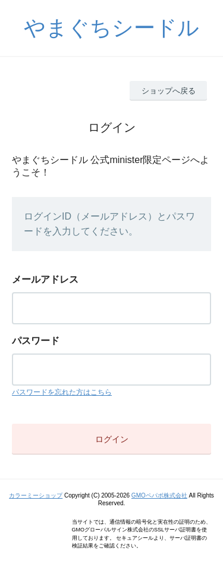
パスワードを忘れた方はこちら (62, 392)
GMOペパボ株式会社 (159, 495)
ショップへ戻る (169, 90)
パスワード (35, 341)
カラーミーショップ (35, 495)
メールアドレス (45, 279)
